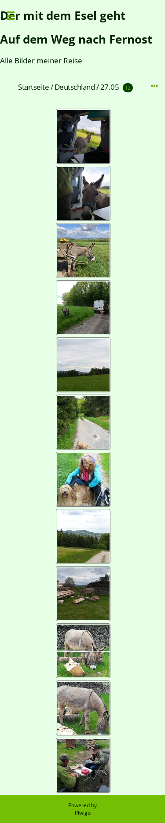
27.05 (109, 87)
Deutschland (75, 87)
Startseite (33, 87)
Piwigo (83, 812)
